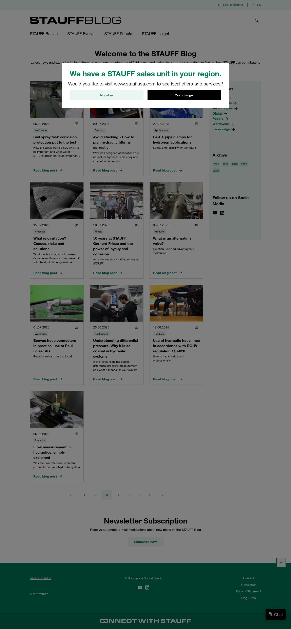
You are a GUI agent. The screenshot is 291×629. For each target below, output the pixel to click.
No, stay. (106, 95)
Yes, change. (184, 95)
